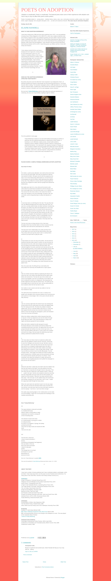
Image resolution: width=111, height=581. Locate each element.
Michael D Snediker (75, 161)
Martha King (73, 151)
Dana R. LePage (74, 87)
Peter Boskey (73, 183)
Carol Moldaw (73, 69)
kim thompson (73, 215)
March (75, 257)
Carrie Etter (73, 72)
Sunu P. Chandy (74, 201)
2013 (73, 236)
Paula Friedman (74, 178)
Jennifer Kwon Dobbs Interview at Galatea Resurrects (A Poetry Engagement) (78, 50)
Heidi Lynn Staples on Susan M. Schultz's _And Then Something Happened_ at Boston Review (78, 45)
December (76, 242)
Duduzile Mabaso (74, 97)
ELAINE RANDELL (78, 248)
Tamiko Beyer (73, 211)
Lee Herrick (73, 136)
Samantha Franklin (75, 196)
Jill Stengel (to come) (75, 111)
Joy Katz (72, 119)
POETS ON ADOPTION (47, 10)
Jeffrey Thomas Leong (75, 107)
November (76, 244)
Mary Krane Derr (74, 159)
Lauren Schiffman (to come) (77, 134)
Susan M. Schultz (74, 206)
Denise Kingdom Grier (75, 94)
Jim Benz (72, 116)
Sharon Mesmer (74, 198)
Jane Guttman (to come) (76, 104)
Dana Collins (73, 84)
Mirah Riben (73, 168)
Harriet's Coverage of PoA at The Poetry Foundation (78, 40)
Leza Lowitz (73, 141)
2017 (73, 229)
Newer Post (25, 562)
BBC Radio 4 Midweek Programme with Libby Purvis (34, 511)
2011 (73, 240)
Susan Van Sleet (74, 208)
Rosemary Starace (75, 191)
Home (44, 562)
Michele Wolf (73, 166)
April (74, 255)
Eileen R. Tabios (74, 26)
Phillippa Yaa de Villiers (76, 186)
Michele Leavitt (74, 164)
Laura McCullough (74, 131)
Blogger (63, 577)
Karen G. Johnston (75, 124)
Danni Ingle (73, 89)
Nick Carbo (73, 173)
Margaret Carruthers (75, 149)
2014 (73, 233)
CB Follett (72, 67)
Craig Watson (73, 82)
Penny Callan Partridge (76, 181)
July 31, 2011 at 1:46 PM (31, 551)
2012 (73, 238)
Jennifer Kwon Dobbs (75, 109)
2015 (73, 231)
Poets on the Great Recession (77, 222)
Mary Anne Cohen (74, 156)
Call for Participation (75, 33)
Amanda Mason (74, 64)
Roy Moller (73, 193)
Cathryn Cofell (73, 74)
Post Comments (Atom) (48, 567)
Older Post (63, 562)
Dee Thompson (74, 92)
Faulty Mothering (36, 461)
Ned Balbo (73, 171)
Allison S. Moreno (74, 62)
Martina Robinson (74, 154)
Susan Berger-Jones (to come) (78, 203)
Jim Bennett (73, 114)
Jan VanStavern (74, 102)
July (74, 246)
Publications (24, 478)
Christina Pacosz (74, 77)
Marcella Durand (74, 146)
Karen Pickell (73, 126)
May (74, 253)
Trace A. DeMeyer (74, 213)
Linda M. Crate (74, 144)
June (74, 251)
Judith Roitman (74, 121)
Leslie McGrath (74, 139)
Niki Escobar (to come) (76, 176)
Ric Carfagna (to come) (76, 188)
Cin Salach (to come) (75, 79)
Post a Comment (27, 554)
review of (28, 516)
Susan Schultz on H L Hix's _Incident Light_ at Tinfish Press (79, 55)
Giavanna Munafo (74, 99)
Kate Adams (73, 129)
